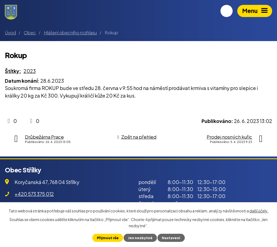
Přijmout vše (108, 238)
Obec (30, 32)
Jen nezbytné (140, 238)
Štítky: (13, 71)
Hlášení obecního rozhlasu (70, 32)
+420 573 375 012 (34, 194)
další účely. (258, 210)
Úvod (10, 32)
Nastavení (171, 238)
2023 (30, 71)
